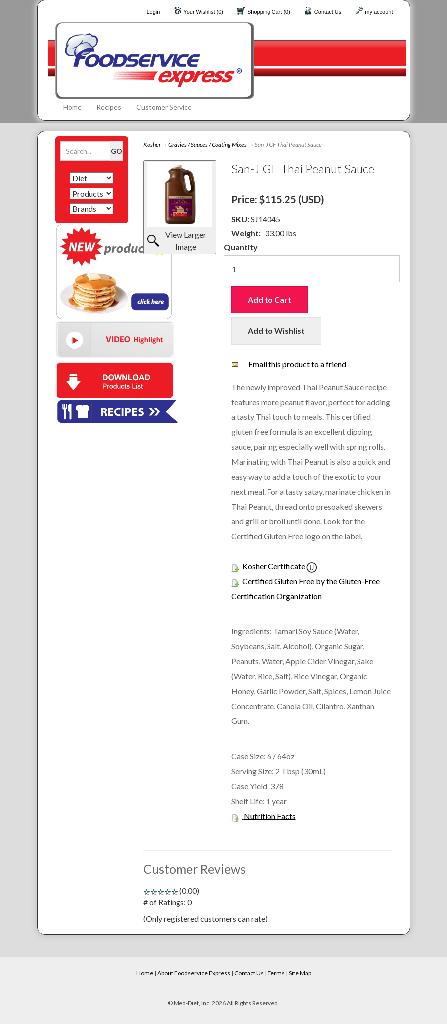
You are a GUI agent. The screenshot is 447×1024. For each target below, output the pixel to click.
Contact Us (327, 12)
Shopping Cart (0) (268, 12)
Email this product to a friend (297, 364)
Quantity (241, 247)
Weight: (246, 233)
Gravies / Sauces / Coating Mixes (207, 144)
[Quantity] (312, 268)
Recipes (108, 107)
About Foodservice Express (193, 973)
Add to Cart (269, 299)
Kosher (152, 144)
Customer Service (164, 107)
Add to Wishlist (276, 330)
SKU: (241, 219)
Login (153, 12)
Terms (276, 973)
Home (72, 107)
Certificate (286, 566)
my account (379, 12)
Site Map (300, 973)
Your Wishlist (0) (203, 12)
